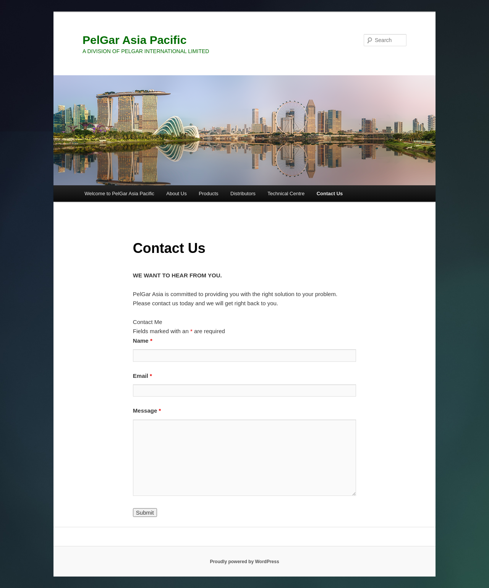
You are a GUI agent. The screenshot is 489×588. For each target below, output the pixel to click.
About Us (176, 193)
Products (208, 193)
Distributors (243, 193)
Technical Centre (285, 193)
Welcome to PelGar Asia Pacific (119, 193)
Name (142, 340)
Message (147, 410)
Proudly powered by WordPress (244, 561)
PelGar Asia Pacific (134, 40)
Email (142, 376)
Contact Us (330, 193)
